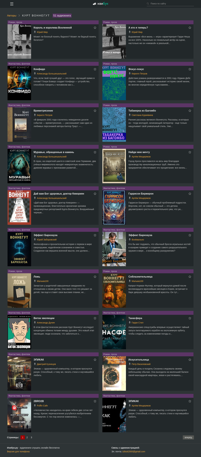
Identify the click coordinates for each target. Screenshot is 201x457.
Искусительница (138, 359)
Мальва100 (43, 281)
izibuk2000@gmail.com (133, 451)
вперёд (188, 437)
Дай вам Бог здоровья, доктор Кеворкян (59, 193)
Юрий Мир (42, 32)
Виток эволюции (44, 318)
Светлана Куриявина (142, 115)
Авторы (11, 15)
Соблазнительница (140, 276)
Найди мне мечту (139, 152)
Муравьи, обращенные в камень (54, 152)
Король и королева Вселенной (53, 27)
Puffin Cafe (42, 405)
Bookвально (138, 239)
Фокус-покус (136, 69)
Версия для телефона (18, 451)
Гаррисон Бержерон (140, 193)
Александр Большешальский (51, 73)
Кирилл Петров (139, 73)
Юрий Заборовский (47, 239)
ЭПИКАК (39, 359)
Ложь (37, 276)
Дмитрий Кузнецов (46, 364)
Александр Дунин (46, 322)
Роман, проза (15, 22)
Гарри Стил (137, 322)
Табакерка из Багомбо (142, 110)
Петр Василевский (141, 364)
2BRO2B (39, 401)
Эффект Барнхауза (45, 235)
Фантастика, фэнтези (19, 63)
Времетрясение (43, 110)
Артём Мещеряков (141, 156)
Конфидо (39, 69)
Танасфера (135, 318)
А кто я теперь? (138, 27)
